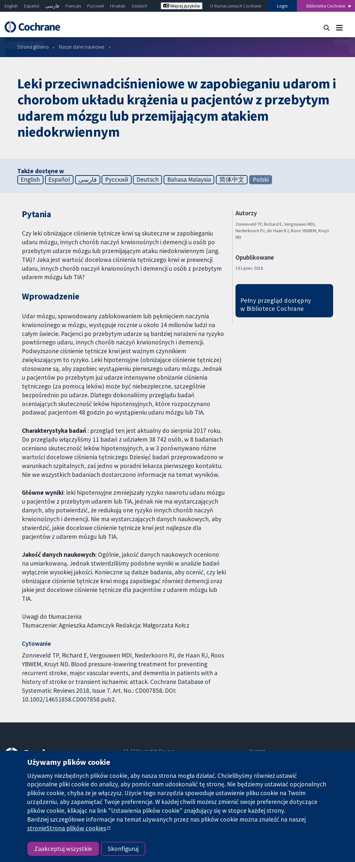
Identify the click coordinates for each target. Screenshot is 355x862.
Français (73, 6)
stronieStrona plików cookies (66, 828)
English (11, 6)
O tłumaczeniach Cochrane (235, 6)
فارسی (52, 6)
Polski (261, 179)
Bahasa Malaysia (189, 179)
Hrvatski (117, 6)
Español (31, 6)
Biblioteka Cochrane (326, 6)
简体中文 (231, 179)
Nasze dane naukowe (82, 46)
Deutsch (139, 6)
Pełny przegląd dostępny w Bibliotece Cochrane (275, 304)
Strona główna (33, 46)
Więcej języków (181, 6)
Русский (95, 6)
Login (282, 6)
